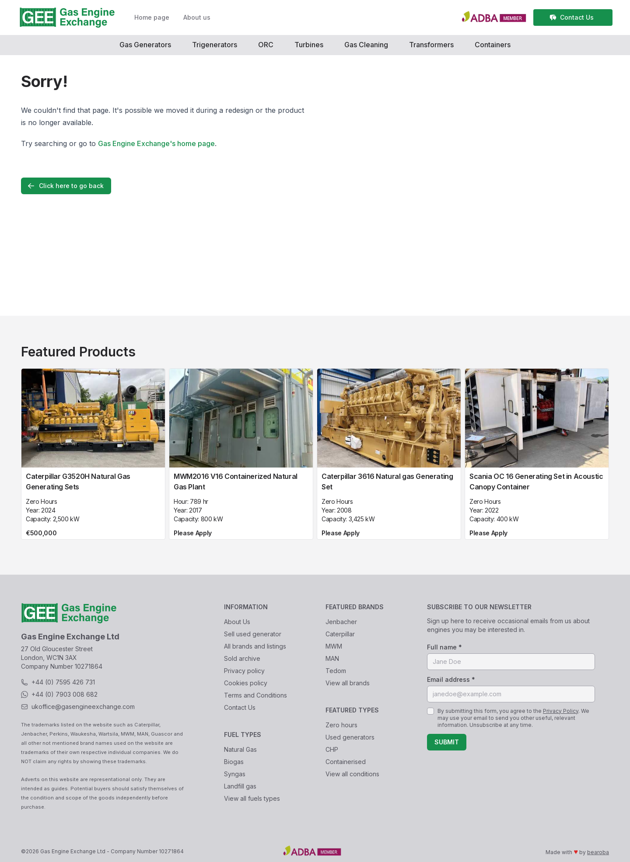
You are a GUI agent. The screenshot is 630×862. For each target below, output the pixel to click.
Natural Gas (240, 749)
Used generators (350, 737)
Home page (151, 17)
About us (196, 17)
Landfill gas (240, 786)
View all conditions (352, 774)
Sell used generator (252, 634)
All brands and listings (255, 646)
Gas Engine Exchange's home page (156, 143)
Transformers (431, 44)
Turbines (308, 44)
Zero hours (341, 725)
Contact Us (240, 707)
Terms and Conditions (255, 695)
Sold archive (242, 658)
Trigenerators (214, 44)
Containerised (346, 761)
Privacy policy (244, 670)
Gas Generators (145, 44)
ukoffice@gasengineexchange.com (83, 706)
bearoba (598, 852)
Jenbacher (341, 621)
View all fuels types (252, 798)
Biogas (234, 761)
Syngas (234, 774)
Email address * (451, 679)
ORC (265, 44)
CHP (332, 749)
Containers (493, 44)
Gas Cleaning (366, 44)
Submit (446, 742)
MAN (332, 658)
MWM (334, 646)
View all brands (348, 683)
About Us (237, 621)
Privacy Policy (560, 711)
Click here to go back (65, 185)
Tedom (336, 670)
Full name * (444, 647)
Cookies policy (245, 683)
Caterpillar (340, 634)
